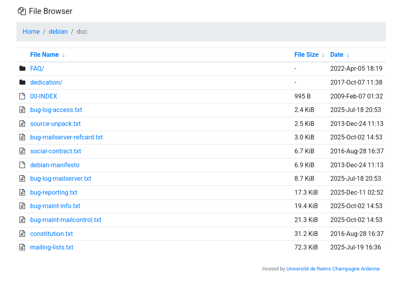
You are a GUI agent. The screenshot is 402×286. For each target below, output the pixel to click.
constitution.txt (51, 234)
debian (58, 31)
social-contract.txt (55, 151)
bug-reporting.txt (53, 192)
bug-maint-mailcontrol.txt (65, 220)
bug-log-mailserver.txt (60, 178)
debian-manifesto (54, 165)
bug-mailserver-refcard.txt (66, 137)
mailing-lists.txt (51, 247)
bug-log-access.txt (56, 110)
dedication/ (46, 82)
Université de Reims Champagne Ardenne (333, 269)
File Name (44, 54)
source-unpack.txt (55, 124)
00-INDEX (43, 96)
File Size (306, 54)
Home (31, 31)
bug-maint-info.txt (55, 206)
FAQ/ (37, 68)
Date (336, 54)
